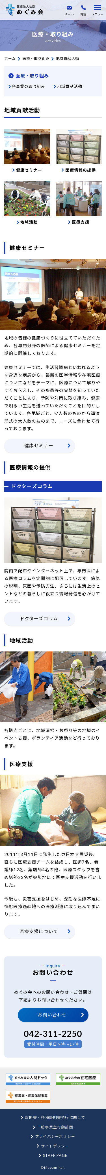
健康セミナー (38, 445)
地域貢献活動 (69, 86)
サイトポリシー (55, 1146)
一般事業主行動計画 (55, 1127)
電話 (83, 10)
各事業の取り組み (28, 86)
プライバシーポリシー (55, 1136)
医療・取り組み (35, 58)
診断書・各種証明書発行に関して (55, 1117)
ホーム (10, 58)
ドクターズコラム (39, 618)
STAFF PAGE (55, 1155)
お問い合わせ (52, 1014)
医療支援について (39, 931)
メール (69, 10)
